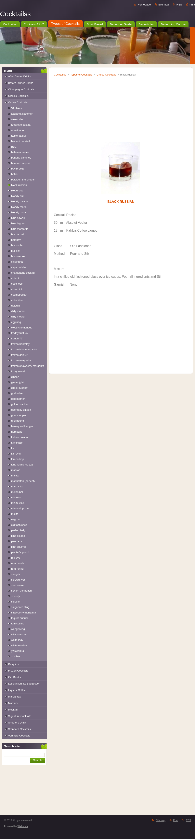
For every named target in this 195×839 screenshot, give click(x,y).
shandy (15, 596)
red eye (15, 557)
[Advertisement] (24, 793)
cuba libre (17, 300)
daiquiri (15, 305)
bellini (14, 174)
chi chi (15, 278)
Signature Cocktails (19, 716)
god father (17, 393)
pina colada (18, 535)
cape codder (18, 267)
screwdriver (18, 579)
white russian (19, 645)
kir (12, 448)
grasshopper (18, 415)
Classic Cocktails (18, 95)
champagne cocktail (23, 272)
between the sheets (23, 179)
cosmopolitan (19, 294)
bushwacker (18, 256)
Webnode (22, 826)
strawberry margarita (23, 612)
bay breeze (18, 168)
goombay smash (21, 409)
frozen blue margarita (24, 349)
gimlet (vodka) (19, 387)
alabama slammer (21, 113)
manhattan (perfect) (23, 481)
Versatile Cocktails (19, 735)
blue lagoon (18, 223)
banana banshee (21, 157)
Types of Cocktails (81, 74)
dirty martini (18, 311)
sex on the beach (21, 590)
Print (192, 4)
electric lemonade (21, 327)
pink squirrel (18, 546)
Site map (163, 4)
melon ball (17, 491)
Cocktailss (60, 74)
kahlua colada (19, 437)
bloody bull (17, 196)
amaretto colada (20, 124)
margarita (17, 486)
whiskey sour (19, 634)
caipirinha (17, 261)
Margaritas (14, 696)
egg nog (16, 322)
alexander (17, 119)
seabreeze (17, 585)
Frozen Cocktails (18, 670)
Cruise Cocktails (18, 102)
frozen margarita (21, 360)
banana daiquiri (20, 163)
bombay (16, 239)
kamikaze (17, 442)
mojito (14, 513)
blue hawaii (18, 217)
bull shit (15, 250)
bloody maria (19, 206)
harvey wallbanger (22, 426)
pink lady (16, 541)
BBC (14, 146)
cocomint (16, 289)
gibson (15, 376)
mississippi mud (20, 508)
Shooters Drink (17, 722)
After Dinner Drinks (19, 76)
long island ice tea (22, 464)
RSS (179, 4)
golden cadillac (20, 404)
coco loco (17, 283)
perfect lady (18, 530)
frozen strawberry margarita (27, 365)
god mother (18, 398)
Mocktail (13, 709)
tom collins (17, 623)
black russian (19, 185)
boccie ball (17, 234)
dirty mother (18, 316)
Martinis (12, 703)
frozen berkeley (20, 344)
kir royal (16, 453)
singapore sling (20, 607)
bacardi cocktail (20, 141)
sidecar (15, 601)
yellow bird (17, 650)
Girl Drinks (14, 677)
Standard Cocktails (19, 729)
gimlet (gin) (18, 382)
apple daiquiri (19, 135)
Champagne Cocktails (21, 89)
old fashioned (19, 524)
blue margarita (19, 228)
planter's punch (20, 552)
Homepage (144, 4)
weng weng (18, 629)
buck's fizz (17, 245)
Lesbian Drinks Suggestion (24, 683)
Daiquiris (13, 664)
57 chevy (16, 108)
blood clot (17, 190)
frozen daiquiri (19, 354)
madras (15, 470)
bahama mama (20, 152)
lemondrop (17, 459)
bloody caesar (19, 201)
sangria (15, 574)
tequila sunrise (20, 618)
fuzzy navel (18, 371)
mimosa (16, 497)
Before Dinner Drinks (20, 82)
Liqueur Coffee (17, 690)
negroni (15, 519)
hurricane (16, 431)
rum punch (17, 563)
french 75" (17, 338)
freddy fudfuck (19, 333)
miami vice (17, 502)
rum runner (17, 568)
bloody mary (18, 212)
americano (17, 130)
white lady (17, 639)
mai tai (15, 475)
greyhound (17, 420)
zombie (15, 656)
